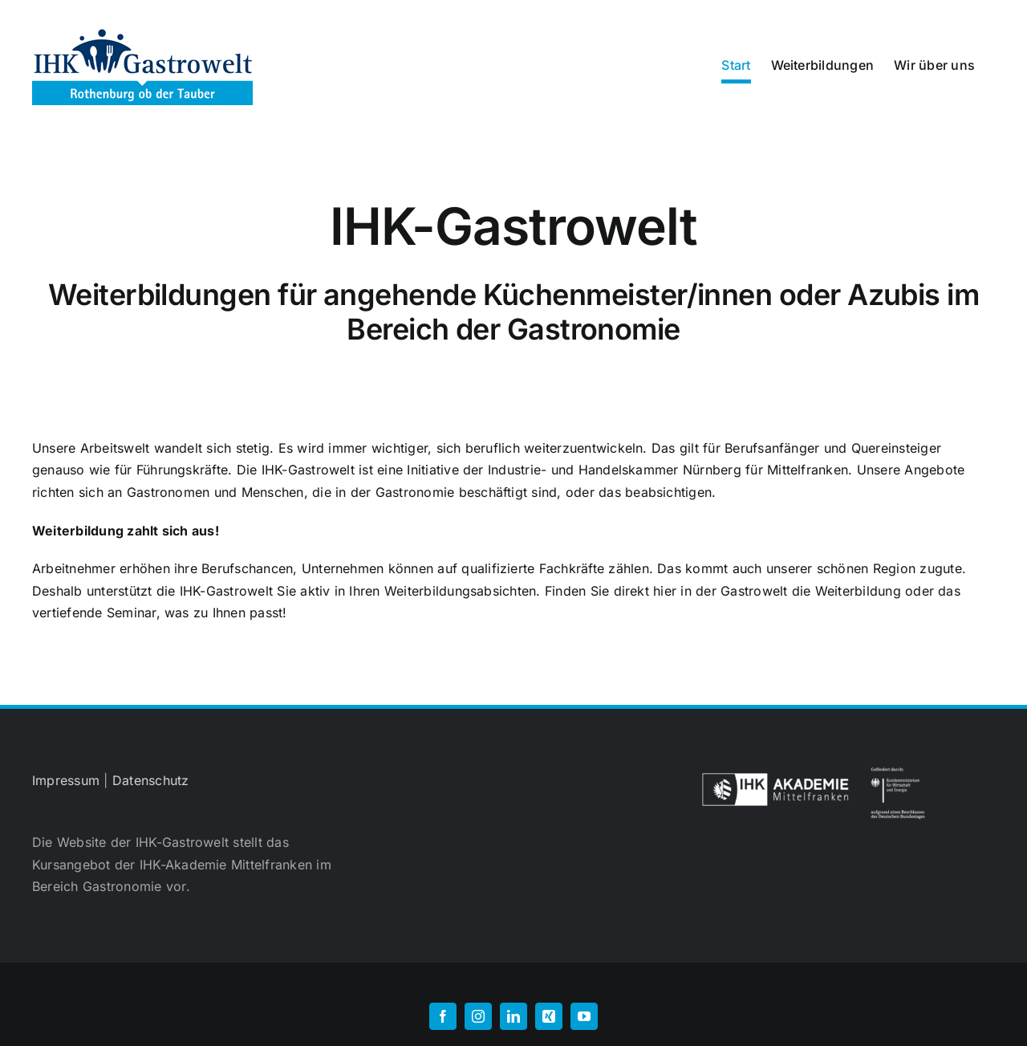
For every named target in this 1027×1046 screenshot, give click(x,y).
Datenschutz (150, 780)
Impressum (65, 780)
